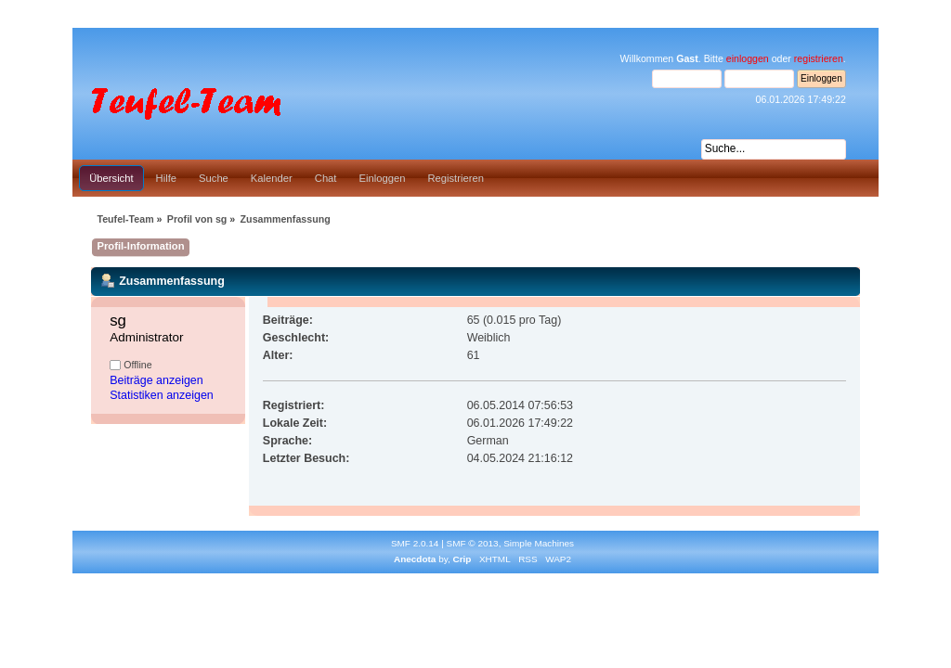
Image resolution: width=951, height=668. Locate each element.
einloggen (747, 58)
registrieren (818, 58)
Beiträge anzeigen (156, 380)
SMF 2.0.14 (415, 543)
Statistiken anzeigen (162, 395)
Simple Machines (538, 543)
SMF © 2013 (473, 543)
